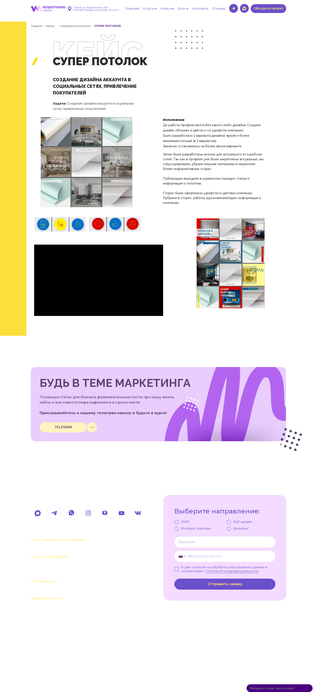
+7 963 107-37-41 (53, 532)
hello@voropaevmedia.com (69, 498)
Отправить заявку (225, 584)
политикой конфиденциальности (232, 571)
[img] (92, 427)
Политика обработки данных (63, 671)
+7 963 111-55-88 (52, 549)
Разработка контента (75, 26)
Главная (36, 26)
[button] (268, 8)
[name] (224, 542)
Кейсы (50, 26)
